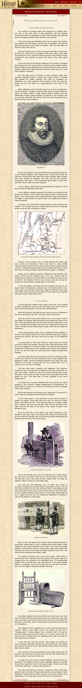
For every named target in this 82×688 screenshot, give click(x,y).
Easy (61, 5)
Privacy (48, 683)
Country (42, 5)
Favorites (74, 5)
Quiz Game (73, 2)
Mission (27, 683)
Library (56, 2)
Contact (54, 683)
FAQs (33, 683)
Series (67, 5)
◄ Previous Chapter (21, 15)
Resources (64, 2)
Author (55, 5)
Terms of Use (40, 683)
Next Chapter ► (62, 15)
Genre (49, 5)
